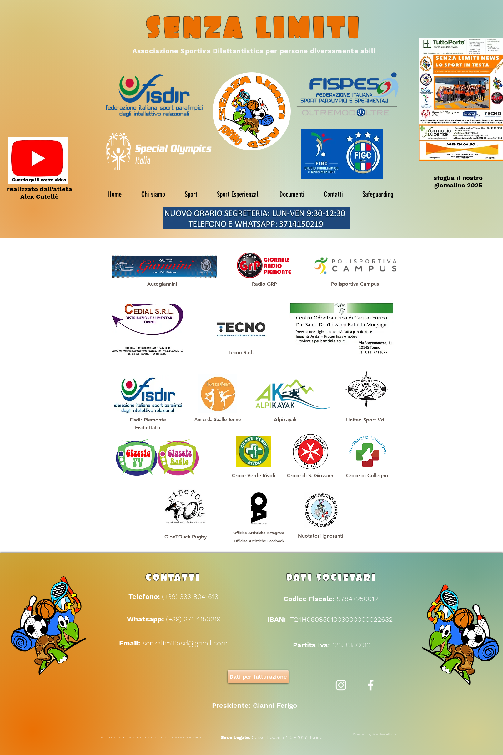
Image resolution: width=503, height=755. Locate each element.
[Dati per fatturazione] (258, 676)
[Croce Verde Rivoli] (253, 475)
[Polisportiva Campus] (355, 284)
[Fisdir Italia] (148, 427)
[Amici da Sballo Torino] (217, 419)
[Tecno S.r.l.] (241, 352)
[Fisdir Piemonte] (148, 420)
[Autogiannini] (162, 284)
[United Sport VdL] (366, 420)
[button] (310, 475)
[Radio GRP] (264, 284)
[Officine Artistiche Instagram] (258, 532)
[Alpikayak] (285, 419)
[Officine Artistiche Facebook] (259, 540)
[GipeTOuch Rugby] (185, 537)
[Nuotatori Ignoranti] (321, 536)
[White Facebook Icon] (371, 685)
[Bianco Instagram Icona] (341, 685)
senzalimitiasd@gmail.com (185, 643)
